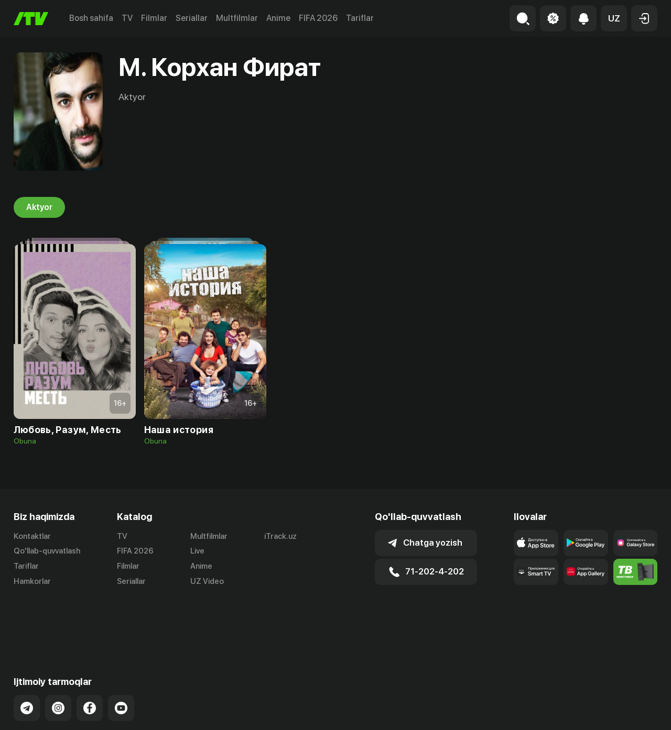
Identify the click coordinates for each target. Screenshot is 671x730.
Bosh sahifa (91, 18)
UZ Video (207, 581)
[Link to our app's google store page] (586, 543)
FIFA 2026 (318, 18)
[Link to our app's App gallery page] (586, 572)
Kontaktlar (32, 536)
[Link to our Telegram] (27, 658)
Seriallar (192, 18)
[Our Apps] (536, 572)
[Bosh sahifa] (31, 18)
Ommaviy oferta (556, 711)
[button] (614, 18)
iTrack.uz (280, 536)
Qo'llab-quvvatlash (47, 551)
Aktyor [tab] (39, 207)
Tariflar (360, 18)
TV (127, 18)
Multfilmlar (237, 18)
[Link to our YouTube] (121, 658)
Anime (278, 18)
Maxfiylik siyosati (627, 711)
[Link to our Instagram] (58, 658)
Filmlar (154, 18)
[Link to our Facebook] (90, 658)
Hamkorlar (32, 581)
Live (197, 551)
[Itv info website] (635, 572)
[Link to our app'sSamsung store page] (635, 543)
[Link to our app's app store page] (536, 543)
